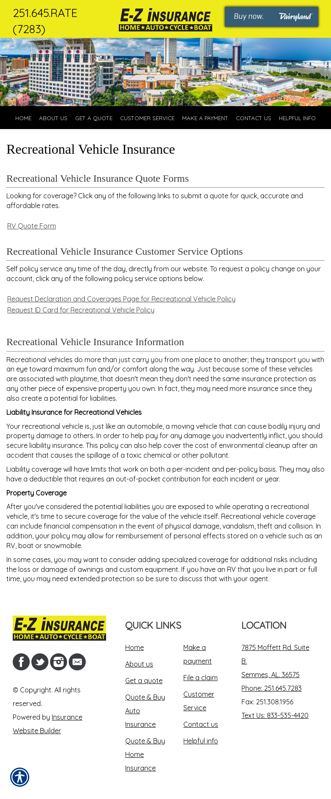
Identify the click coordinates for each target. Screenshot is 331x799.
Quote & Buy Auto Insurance (145, 711)
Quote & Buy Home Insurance (145, 754)
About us (139, 664)
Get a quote (144, 680)
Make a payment (197, 654)
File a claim (200, 677)
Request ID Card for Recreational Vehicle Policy (80, 310)
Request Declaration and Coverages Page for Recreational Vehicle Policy (121, 299)
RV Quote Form (31, 226)
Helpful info (200, 741)
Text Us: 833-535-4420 (275, 715)
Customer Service (198, 701)
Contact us (200, 724)
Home (134, 647)
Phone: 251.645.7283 (271, 688)
